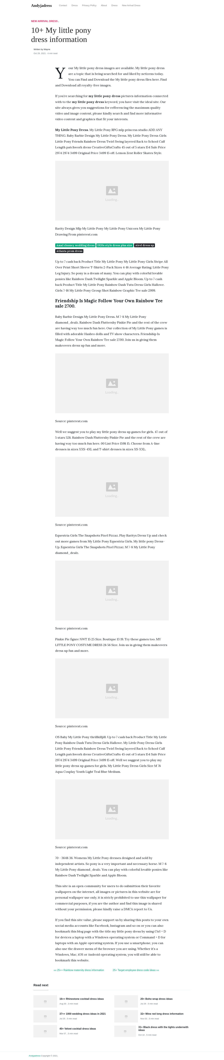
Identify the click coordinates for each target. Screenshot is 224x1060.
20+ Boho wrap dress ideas (156, 999)
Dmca (75, 5)
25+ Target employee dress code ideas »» (136, 970)
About (104, 5)
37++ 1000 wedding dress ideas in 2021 (83, 1013)
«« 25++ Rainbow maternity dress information (79, 970)
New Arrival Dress (131, 5)
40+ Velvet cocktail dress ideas (78, 1028)
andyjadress (34, 1056)
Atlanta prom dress (69, 251)
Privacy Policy (89, 5)
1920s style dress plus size (114, 245)
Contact (63, 5)
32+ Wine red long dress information (162, 1013)
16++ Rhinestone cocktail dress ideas (82, 999)
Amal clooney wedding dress (75, 245)
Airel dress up (144, 245)
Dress (114, 5)
